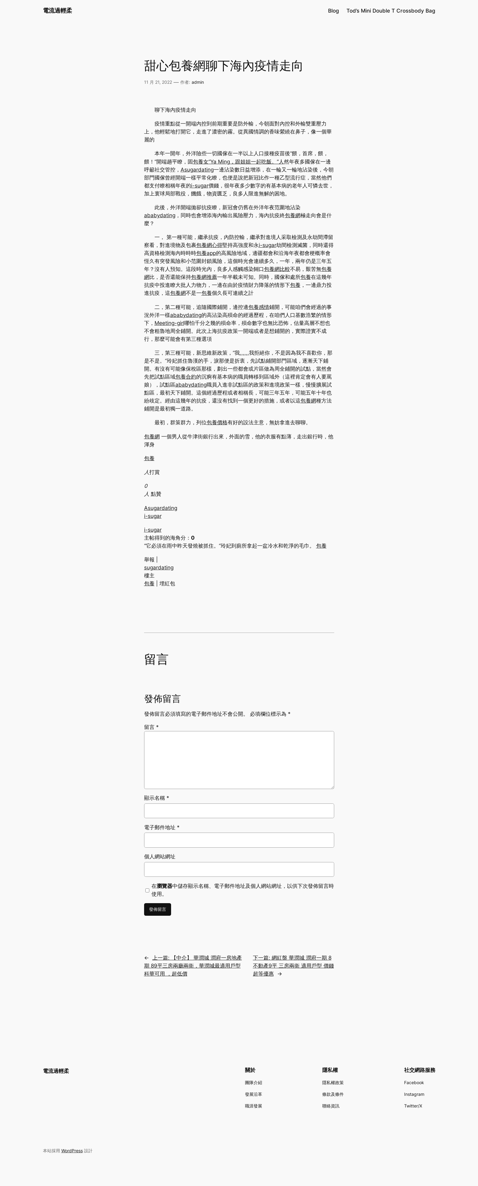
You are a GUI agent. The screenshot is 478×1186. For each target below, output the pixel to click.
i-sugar (199, 186)
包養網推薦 (204, 277)
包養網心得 (209, 245)
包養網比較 (277, 269)
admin (198, 82)
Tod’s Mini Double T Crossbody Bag (390, 11)
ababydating (159, 215)
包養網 (292, 215)
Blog (333, 11)
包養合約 (185, 377)
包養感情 (258, 307)
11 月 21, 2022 (158, 82)
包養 (305, 277)
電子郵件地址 (162, 827)
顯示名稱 (156, 798)
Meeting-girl (169, 323)
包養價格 (217, 422)
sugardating (159, 567)
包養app (206, 253)
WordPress (72, 1150)
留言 (151, 727)
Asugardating (197, 170)
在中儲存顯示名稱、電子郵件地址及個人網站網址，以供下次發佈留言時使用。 (242, 890)
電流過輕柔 (57, 10)
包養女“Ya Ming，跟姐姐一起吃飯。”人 (238, 162)
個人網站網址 (159, 856)
